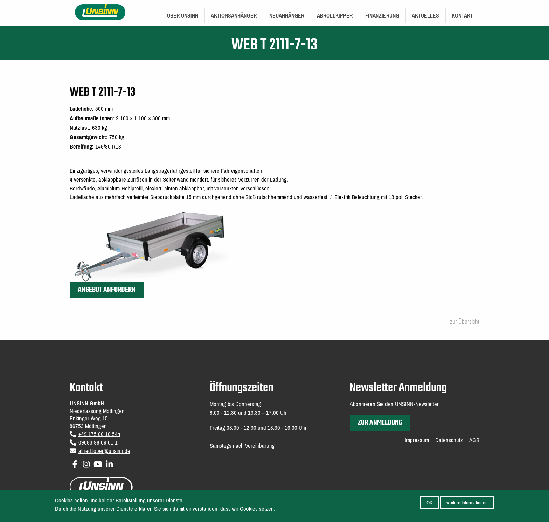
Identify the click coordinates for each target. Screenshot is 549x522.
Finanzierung (382, 16)
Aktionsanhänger (234, 16)
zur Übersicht (464, 321)
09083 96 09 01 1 (98, 442)
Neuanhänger (286, 16)
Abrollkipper (335, 16)
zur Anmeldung (380, 422)
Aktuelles (425, 16)
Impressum (417, 440)
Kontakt (462, 16)
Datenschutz (449, 440)
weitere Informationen (467, 505)
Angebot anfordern (106, 289)
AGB (474, 440)
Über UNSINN (182, 16)
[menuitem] (182, 15)
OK (429, 505)
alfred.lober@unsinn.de (104, 451)
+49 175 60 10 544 (99, 434)
